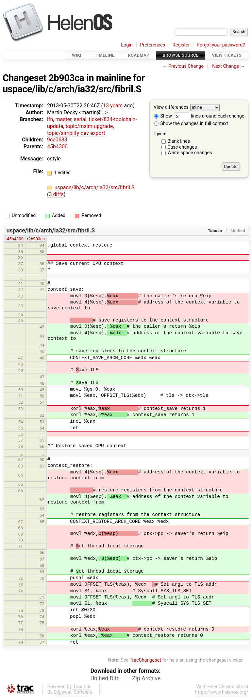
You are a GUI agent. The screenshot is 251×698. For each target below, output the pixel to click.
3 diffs (56, 194)
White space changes (189, 153)
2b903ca (66, 77)
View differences (171, 107)
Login (127, 45)
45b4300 (57, 146)
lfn (50, 119)
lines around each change (209, 116)
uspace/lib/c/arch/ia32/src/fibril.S (72, 89)
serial (80, 119)
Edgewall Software (73, 692)
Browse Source (181, 55)
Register (181, 45)
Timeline (105, 55)
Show (163, 116)
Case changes (182, 147)
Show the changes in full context (191, 123)
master (63, 119)
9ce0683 (57, 140)
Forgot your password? (221, 45)
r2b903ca (36, 238)
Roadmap (138, 55)
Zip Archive (146, 678)
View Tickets (227, 55)
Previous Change (186, 66)
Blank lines (178, 141)
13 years (113, 105)
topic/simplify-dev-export (76, 133)
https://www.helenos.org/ (221, 692)
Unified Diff (105, 678)
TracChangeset (145, 660)
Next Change (225, 66)
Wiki (76, 55)
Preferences (152, 45)
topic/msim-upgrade (89, 126)
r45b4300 (15, 238)
